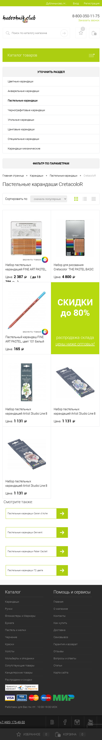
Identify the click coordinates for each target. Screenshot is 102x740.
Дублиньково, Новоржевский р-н (56, 3)
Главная (58, 601)
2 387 (23, 279)
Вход (76, 3)
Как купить (60, 623)
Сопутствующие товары (19, 665)
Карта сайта (61, 672)
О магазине (61, 608)
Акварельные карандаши (23, 91)
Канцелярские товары (19, 672)
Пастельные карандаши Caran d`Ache (28, 513)
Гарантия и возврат (66, 644)
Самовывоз (61, 637)
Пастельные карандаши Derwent (25, 532)
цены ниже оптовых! (75, 343)
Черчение (11, 637)
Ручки (8, 608)
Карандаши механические (24, 148)
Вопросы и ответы (65, 658)
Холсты (9, 651)
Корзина (70, 734)
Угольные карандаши (21, 119)
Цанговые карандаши (21, 129)
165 (16, 349)
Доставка (59, 630)
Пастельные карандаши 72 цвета (25, 570)
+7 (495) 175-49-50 (12, 722)
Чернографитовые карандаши (26, 110)
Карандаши (12, 601)
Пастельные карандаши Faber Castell (27, 551)
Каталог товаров (51, 55)
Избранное (33, 734)
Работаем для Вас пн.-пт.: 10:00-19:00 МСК (31, 707)
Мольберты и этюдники (19, 658)
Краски (9, 644)
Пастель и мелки (15, 630)
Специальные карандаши (23, 138)
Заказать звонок (88, 20)
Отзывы (59, 651)
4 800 (66, 277)
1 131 (17, 421)
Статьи (58, 665)
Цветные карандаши (20, 81)
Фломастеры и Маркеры (20, 615)
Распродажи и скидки (18, 679)
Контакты (60, 615)
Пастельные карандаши (22, 100)
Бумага (9, 623)
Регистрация (91, 3)
